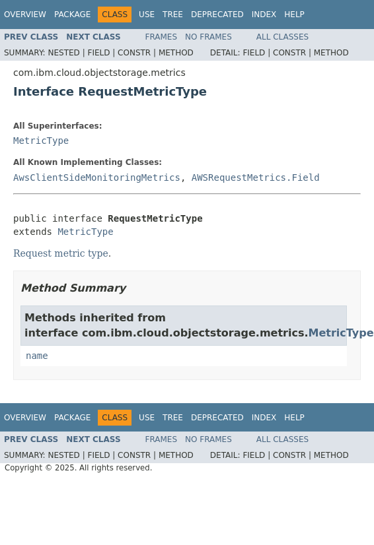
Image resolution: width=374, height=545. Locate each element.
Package (72, 14)
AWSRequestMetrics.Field (256, 177)
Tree (173, 14)
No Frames (208, 37)
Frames (161, 37)
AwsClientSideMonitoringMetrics (96, 177)
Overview (25, 14)
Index (264, 14)
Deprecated (217, 14)
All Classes (282, 37)
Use (147, 14)
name (37, 355)
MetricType (41, 140)
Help (294, 14)
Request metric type (60, 253)
